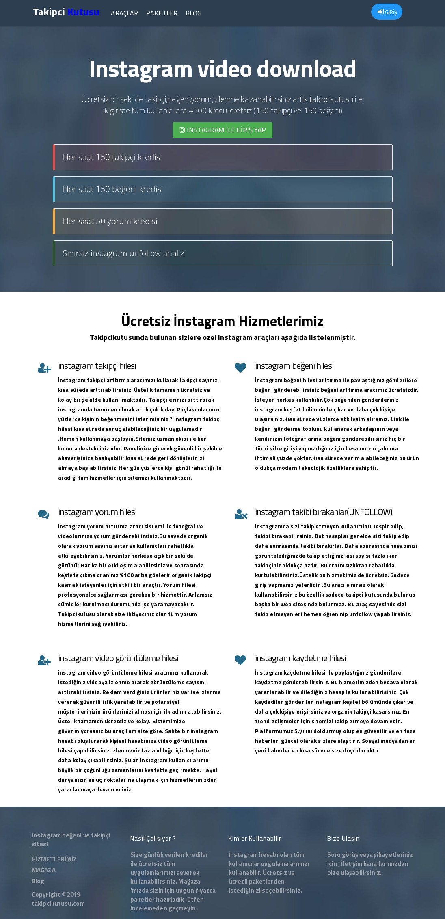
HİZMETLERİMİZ (54, 859)
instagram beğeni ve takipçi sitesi (71, 839)
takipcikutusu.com (58, 903)
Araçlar (124, 13)
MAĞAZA (44, 870)
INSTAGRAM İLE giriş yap (222, 130)
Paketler (161, 13)
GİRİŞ (387, 12)
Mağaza (189, 881)
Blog (193, 13)
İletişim (351, 863)
